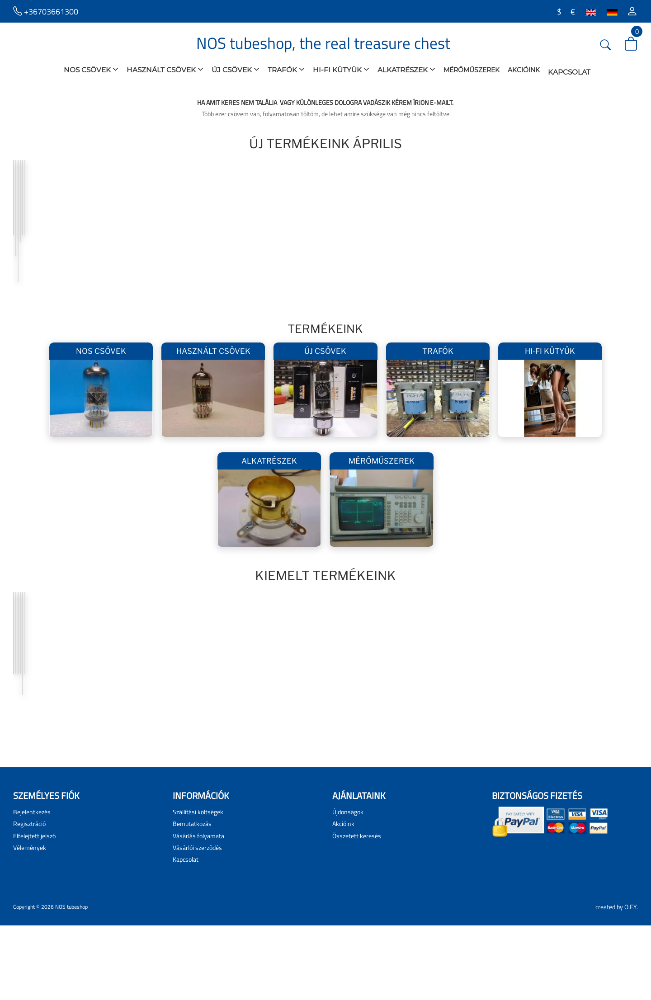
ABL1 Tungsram (549, 262)
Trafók (286, 69)
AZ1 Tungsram (45, 262)
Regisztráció (29, 898)
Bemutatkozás (192, 898)
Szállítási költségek (198, 886)
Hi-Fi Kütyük (341, 69)
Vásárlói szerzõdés (197, 922)
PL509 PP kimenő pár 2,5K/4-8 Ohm (309, 265)
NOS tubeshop (71, 981)
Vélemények (29, 922)
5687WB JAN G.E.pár (430, 262)
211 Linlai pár (294, 725)
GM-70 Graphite (424, 725)
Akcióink (524, 70)
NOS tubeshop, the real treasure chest (323, 43)
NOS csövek (91, 69)
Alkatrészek (406, 69)
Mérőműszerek (471, 70)
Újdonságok (347, 886)
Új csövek (235, 69)
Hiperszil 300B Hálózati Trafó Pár (190, 265)
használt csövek (165, 69)
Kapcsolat (569, 72)
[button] (632, 11)
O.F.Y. (631, 981)
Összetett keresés (356, 910)
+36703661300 (45, 11)
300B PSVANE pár (176, 725)
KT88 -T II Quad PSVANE (561, 725)
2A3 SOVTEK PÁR (47, 725)
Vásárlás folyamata (198, 910)
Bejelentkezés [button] (32, 886)
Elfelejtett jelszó (34, 910)
